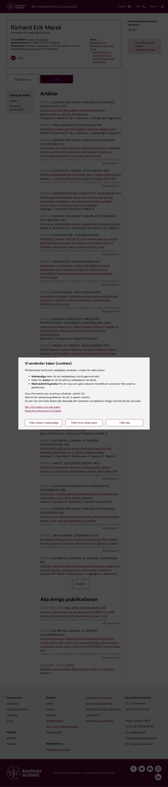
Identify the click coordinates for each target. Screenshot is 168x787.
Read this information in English (43, 410)
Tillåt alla (124, 422)
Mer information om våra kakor (42, 407)
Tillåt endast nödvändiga (43, 422)
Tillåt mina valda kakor (84, 422)
